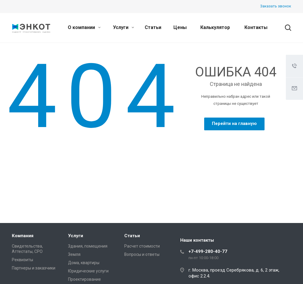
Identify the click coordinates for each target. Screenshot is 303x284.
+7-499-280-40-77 (207, 251)
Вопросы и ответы (141, 254)
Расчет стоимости (142, 246)
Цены (180, 27)
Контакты (255, 27)
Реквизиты (22, 259)
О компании (84, 27)
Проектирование (84, 279)
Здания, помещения (87, 246)
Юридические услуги (88, 271)
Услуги (123, 27)
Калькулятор (215, 27)
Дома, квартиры (83, 262)
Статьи (153, 27)
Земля (74, 254)
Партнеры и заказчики (33, 268)
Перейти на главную (234, 123)
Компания (22, 235)
